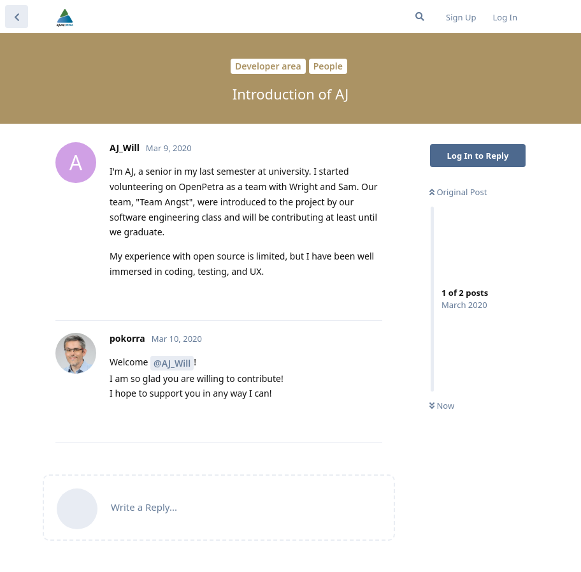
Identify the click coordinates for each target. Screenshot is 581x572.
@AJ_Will (172, 363)
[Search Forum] (419, 16)
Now (441, 405)
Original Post (458, 192)
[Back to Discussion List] (16, 16)
